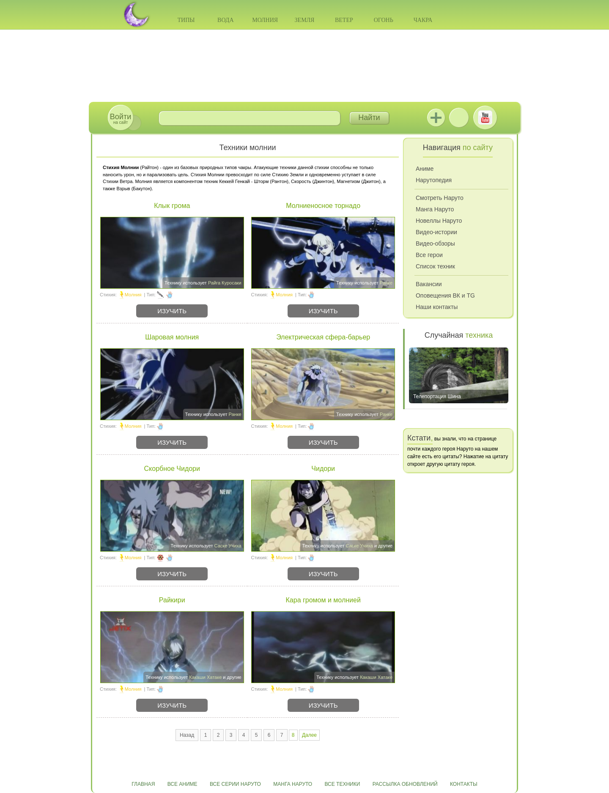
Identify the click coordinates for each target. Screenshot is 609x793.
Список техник (435, 266)
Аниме (424, 168)
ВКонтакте (459, 117)
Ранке (386, 282)
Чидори (323, 468)
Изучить (172, 310)
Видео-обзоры (435, 243)
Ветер (344, 20)
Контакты (463, 784)
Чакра (423, 20)
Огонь (383, 20)
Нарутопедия (434, 180)
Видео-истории (436, 232)
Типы (186, 20)
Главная (143, 784)
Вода (225, 20)
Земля (305, 20)
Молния (265, 20)
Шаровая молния (172, 337)
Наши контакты (437, 307)
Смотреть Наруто (440, 197)
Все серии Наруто (235, 784)
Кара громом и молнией (323, 600)
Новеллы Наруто (439, 220)
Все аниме (182, 784)
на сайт (120, 118)
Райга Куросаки (224, 282)
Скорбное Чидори (172, 468)
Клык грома (172, 205)
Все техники (342, 784)
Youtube (485, 117)
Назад (187, 735)
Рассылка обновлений (405, 784)
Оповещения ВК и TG (445, 295)
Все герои (429, 255)
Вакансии (429, 284)
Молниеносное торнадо (323, 205)
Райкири (172, 600)
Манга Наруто (435, 209)
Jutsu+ (436, 117)
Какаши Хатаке (205, 677)
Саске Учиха (227, 545)
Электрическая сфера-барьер (323, 337)
